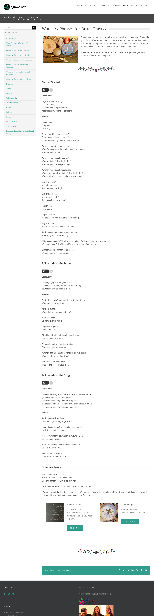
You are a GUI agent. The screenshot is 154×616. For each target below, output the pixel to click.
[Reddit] (128, 570)
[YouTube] (9, 594)
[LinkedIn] (132, 570)
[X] (123, 570)
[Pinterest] (141, 570)
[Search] (34, 27)
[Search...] (18, 27)
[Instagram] (13, 594)
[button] (146, 5)
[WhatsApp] (137, 570)
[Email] (145, 570)
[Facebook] (119, 570)
